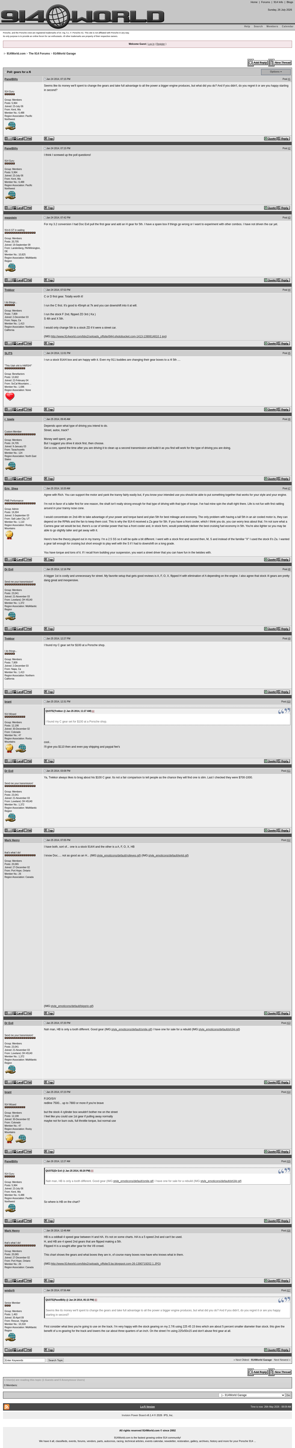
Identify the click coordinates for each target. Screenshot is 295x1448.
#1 (289, 79)
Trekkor (10, 290)
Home (254, 2)
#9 (289, 638)
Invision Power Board (134, 1415)
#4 (289, 290)
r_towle (9, 419)
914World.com (16, 53)
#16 (289, 1230)
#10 (289, 701)
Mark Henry (12, 840)
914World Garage (64, 53)
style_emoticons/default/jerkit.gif (168, 855)
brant (8, 701)
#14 (289, 1092)
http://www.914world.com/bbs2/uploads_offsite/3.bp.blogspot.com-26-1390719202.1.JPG (105, 1263)
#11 (289, 771)
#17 (289, 1290)
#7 (289, 488)
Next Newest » (282, 1359)
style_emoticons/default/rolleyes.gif (118, 855)
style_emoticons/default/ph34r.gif (219, 1029)
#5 (289, 353)
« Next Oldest (241, 1359)
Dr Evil (9, 569)
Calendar (288, 26)
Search (258, 26)
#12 (289, 840)
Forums (265, 2)
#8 (289, 569)
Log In (151, 44)
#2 (289, 148)
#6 (289, 419)
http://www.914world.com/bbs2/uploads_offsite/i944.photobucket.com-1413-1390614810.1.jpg (108, 336)
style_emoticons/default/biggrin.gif (72, 1006)
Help (247, 26)
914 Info (278, 2)
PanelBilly (11, 79)
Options (275, 71)
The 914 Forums (39, 53)
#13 (289, 1023)
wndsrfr (10, 1290)
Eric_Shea (11, 488)
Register (160, 44)
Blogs (290, 2)
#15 (289, 1161)
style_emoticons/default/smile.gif (131, 1029)
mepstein (11, 217)
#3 (289, 217)
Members (272, 26)
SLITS (8, 353)
